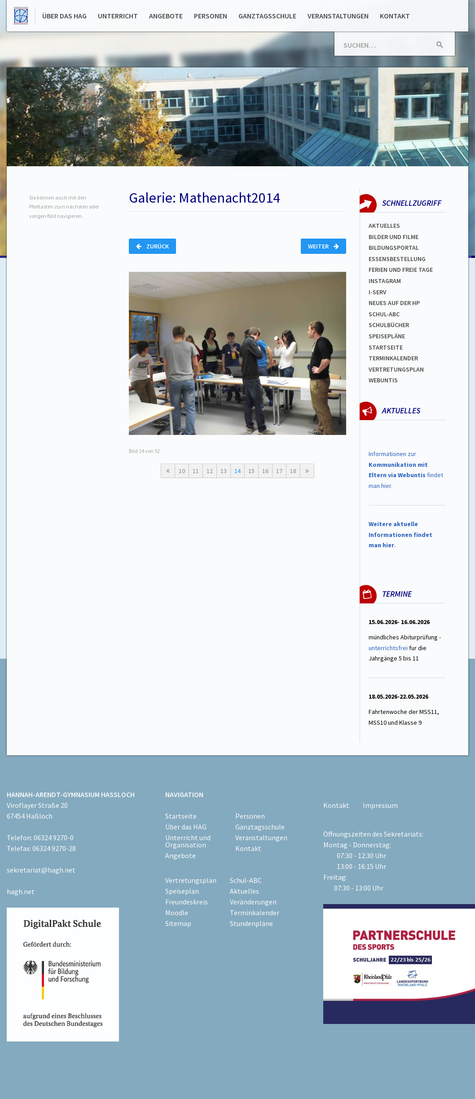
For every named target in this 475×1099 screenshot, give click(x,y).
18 (293, 471)
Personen (210, 15)
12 (210, 471)
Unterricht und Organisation (188, 841)
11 (196, 471)
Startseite (386, 347)
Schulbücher (389, 325)
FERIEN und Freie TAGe (401, 270)
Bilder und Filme (393, 237)
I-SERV (378, 292)
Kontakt (395, 15)
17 (279, 471)
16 (265, 471)
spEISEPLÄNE (387, 336)
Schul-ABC (246, 880)
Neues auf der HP (394, 303)
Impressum (380, 805)
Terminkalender (393, 358)
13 (223, 471)
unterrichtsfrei (388, 648)
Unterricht (118, 15)
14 (237, 471)
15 (251, 471)
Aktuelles (384, 226)
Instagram (385, 281)
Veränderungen (253, 901)
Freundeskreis (186, 901)
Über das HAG (64, 15)
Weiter (323, 246)
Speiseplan (182, 890)
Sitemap (178, 923)
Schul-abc (384, 314)
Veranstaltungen (338, 15)
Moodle (176, 912)
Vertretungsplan (396, 369)
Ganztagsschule (267, 15)
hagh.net (21, 891)
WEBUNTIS (383, 380)
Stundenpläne (251, 923)
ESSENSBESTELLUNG (397, 259)
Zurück (152, 246)
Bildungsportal (394, 248)
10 (182, 471)
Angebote (166, 15)
